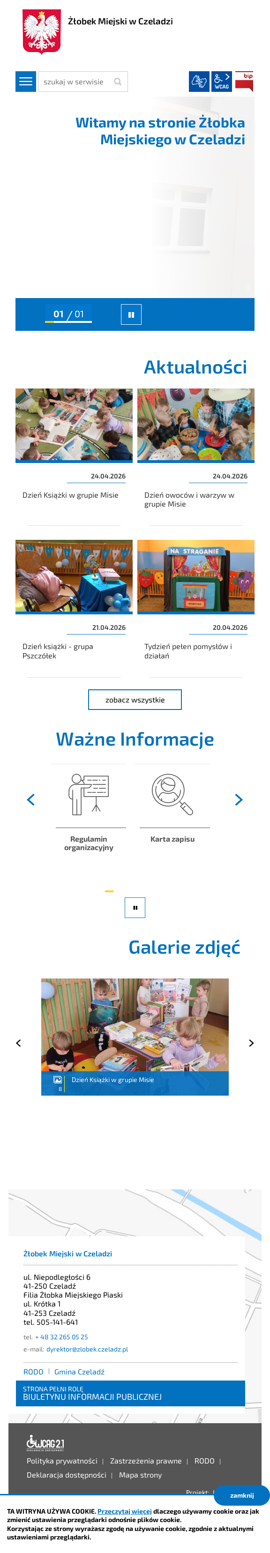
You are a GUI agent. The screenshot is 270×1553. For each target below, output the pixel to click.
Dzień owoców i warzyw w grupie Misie (196, 457)
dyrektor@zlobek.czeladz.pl (87, 1349)
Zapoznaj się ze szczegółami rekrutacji (172, 822)
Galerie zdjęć (184, 946)
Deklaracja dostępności (45, 1443)
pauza (136, 917)
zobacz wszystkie (143, 698)
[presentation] (31, 800)
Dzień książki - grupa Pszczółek (74, 608)
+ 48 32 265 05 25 (61, 1337)
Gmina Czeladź (79, 1371)
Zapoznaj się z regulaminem (88, 822)
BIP (244, 81)
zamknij (242, 1495)
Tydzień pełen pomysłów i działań (196, 608)
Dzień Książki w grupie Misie (74, 457)
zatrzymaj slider (131, 314)
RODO (33, 1371)
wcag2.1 (221, 81)
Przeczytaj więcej (125, 1511)
